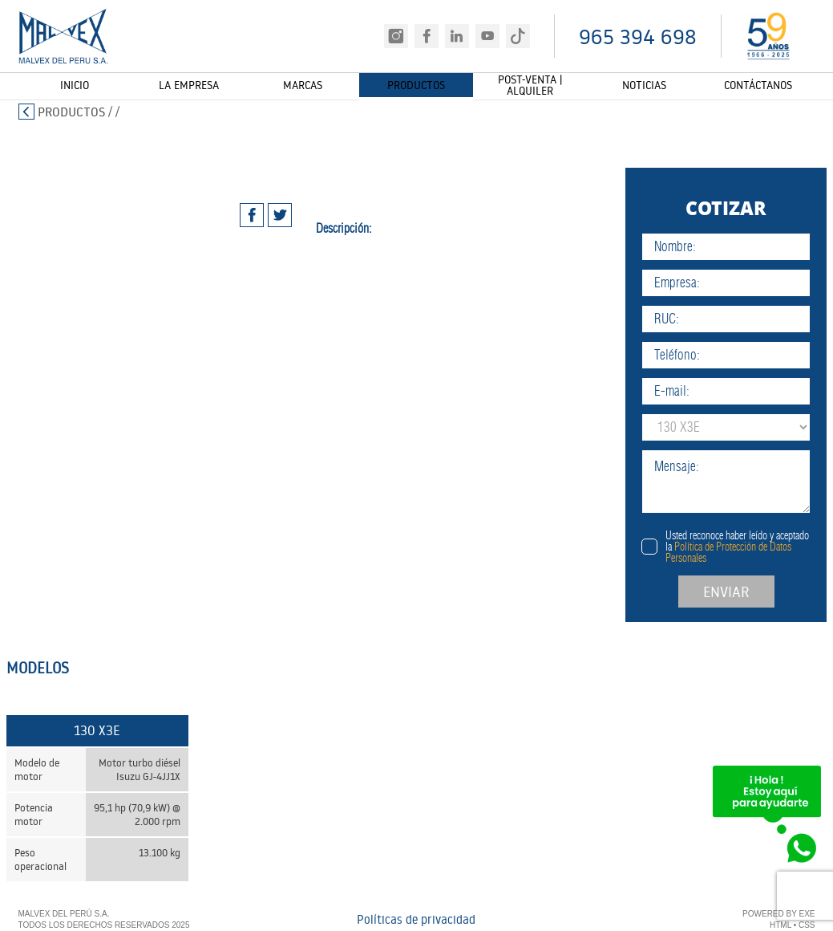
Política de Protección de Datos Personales (728, 552)
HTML (780, 925)
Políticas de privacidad (416, 920)
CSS (807, 925)
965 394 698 (638, 36)
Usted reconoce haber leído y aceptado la (737, 546)
